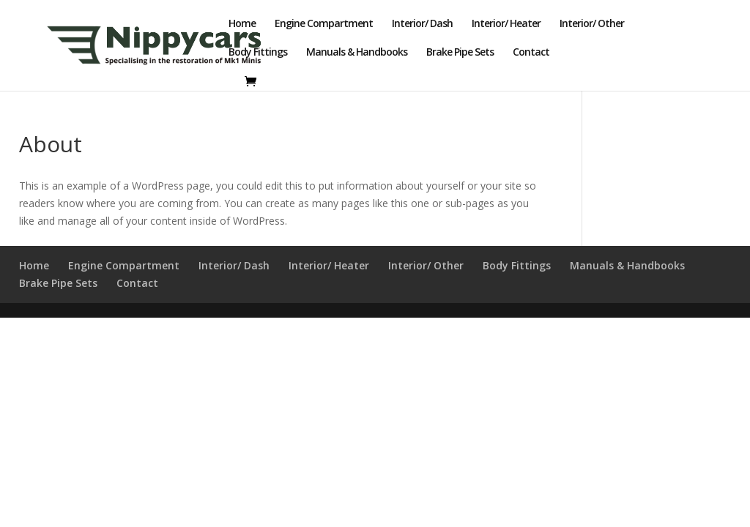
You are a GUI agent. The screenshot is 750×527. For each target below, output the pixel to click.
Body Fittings (258, 53)
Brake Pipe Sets (460, 53)
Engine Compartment (324, 24)
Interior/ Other (592, 24)
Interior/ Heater (506, 24)
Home (242, 24)
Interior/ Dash (422, 24)
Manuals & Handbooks (356, 53)
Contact (531, 53)
